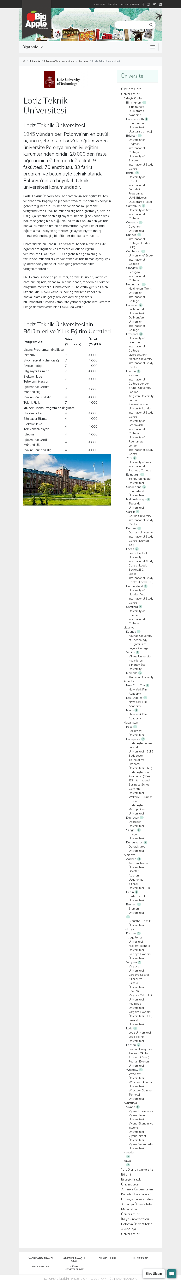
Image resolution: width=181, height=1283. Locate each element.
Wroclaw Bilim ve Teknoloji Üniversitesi (140, 1095)
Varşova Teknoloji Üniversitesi (140, 997)
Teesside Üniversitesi (136, 506)
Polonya (83, 61)
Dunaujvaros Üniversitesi (137, 849)
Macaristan (131, 723)
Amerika (129, 681)
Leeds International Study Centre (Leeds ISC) (141, 578)
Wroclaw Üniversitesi (136, 1076)
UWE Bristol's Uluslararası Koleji (140, 200)
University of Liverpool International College (137, 344)
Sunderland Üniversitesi (136, 493)
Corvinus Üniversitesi (136, 791)
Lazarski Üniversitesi (136, 1022)
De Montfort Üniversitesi (136, 311)
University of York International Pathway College (140, 466)
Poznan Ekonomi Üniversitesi (139, 1064)
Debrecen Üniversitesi (136, 824)
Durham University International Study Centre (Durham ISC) (141, 539)
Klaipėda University (141, 677)
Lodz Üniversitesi (140, 1033)
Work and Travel (41, 1258)
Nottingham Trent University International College (140, 295)
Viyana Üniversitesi (141, 1111)
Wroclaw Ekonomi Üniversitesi (140, 1084)
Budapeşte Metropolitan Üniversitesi (137, 809)
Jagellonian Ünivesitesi (136, 940)
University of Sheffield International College (137, 617)
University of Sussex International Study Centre (141, 162)
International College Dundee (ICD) (139, 243)
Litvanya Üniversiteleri (137, 1199)
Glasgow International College (137, 276)
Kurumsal (51, 1279)
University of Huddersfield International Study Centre (141, 596)
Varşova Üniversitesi (136, 969)
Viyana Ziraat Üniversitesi (137, 1138)
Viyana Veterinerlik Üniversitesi (141, 1146)
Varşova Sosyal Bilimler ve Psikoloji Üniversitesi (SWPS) (139, 983)
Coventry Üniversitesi (136, 229)
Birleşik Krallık (133, 98)
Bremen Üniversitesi (136, 911)
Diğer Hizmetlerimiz (74, 1268)
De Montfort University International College (137, 324)
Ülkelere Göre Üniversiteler (59, 61)
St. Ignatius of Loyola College (139, 646)
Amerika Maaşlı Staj (74, 1260)
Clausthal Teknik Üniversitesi (140, 923)
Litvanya (129, 628)
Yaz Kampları (41, 1266)
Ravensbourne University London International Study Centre (141, 410)
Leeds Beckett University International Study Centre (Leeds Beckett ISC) (141, 561)
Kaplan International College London (139, 379)
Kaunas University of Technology (140, 638)
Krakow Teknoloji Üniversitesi (140, 948)
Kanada (129, 1152)
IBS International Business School (139, 783)
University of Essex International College (141, 260)
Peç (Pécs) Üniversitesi (136, 733)
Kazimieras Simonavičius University (137, 665)
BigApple (33, 47)
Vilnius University (140, 656)
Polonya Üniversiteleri (136, 1224)
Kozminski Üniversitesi (136, 1006)
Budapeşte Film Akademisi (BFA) (139, 774)
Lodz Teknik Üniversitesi (136, 1039)
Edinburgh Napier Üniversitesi (140, 481)
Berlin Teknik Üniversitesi (137, 898)
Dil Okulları (107, 1258)
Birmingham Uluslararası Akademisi (137, 111)
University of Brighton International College (137, 146)
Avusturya (130, 1103)
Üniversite (34, 61)
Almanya (129, 855)
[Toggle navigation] (153, 47)
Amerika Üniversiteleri (137, 1189)
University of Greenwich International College (137, 427)
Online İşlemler (129, 4)
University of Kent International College (140, 214)
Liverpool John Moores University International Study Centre (141, 361)
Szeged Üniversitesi (136, 836)
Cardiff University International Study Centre (141, 520)
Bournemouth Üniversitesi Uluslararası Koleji (140, 127)
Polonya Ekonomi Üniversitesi (140, 956)
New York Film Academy (138, 692)
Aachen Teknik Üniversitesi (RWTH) (138, 867)
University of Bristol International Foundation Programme (137, 185)
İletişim (64, 1279)
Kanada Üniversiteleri (136, 1194)
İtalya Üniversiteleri (135, 1219)
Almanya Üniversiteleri (137, 1204)
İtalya (127, 1161)
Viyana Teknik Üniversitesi (138, 1117)
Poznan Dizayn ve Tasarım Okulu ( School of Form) (140, 1053)
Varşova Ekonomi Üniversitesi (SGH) (140, 1014)
